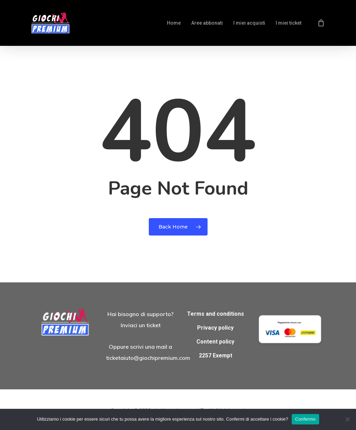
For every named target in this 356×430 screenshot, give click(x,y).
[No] (347, 419)
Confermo (305, 419)
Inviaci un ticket (141, 325)
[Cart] (321, 23)
